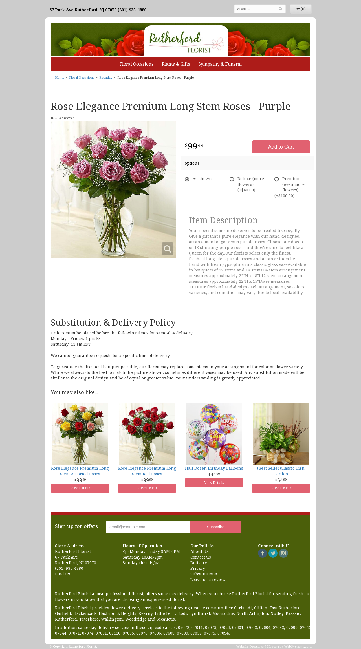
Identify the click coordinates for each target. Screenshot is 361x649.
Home (59, 78)
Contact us (200, 557)
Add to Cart (281, 147)
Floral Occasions (136, 64)
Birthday (105, 78)
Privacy (197, 568)
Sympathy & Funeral (220, 64)
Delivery (198, 562)
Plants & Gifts (176, 64)
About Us (199, 551)
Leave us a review (208, 579)
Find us (62, 574)
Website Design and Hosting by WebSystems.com (274, 646)
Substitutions (203, 574)
